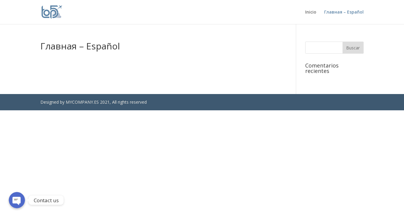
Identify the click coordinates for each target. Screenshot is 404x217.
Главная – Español (344, 12)
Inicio (310, 12)
